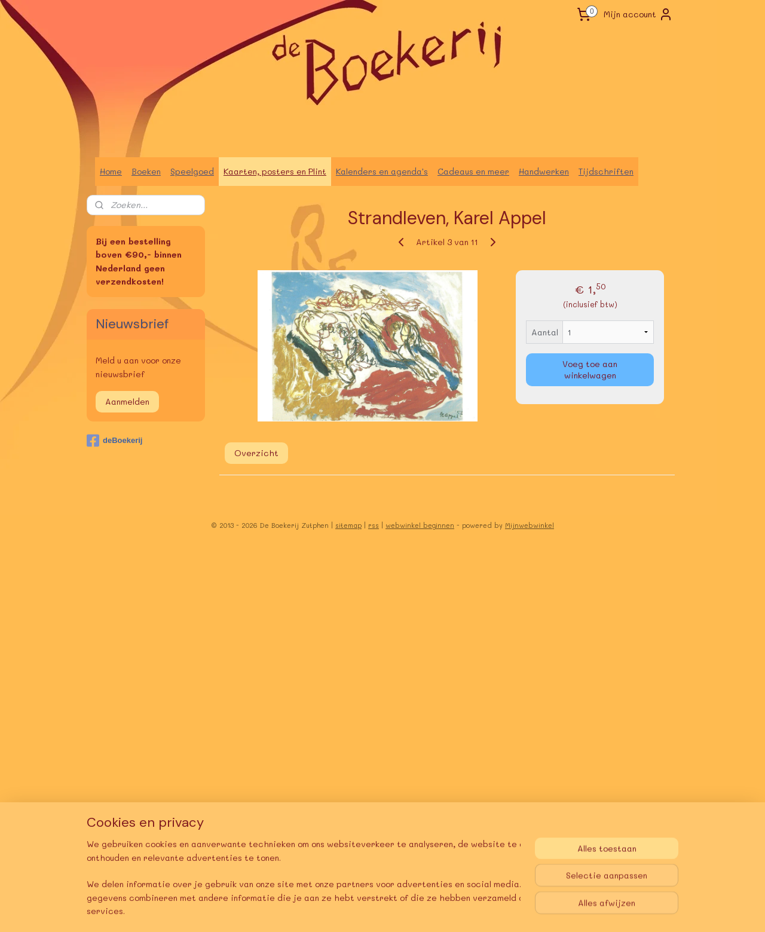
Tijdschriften (606, 171)
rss (373, 525)
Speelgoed (192, 171)
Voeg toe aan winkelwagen (589, 369)
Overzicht (256, 453)
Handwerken (544, 171)
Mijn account (638, 14)
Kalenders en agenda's (382, 171)
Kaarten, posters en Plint (275, 171)
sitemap (348, 525)
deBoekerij (114, 440)
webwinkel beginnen (419, 525)
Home (111, 171)
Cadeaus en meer (473, 171)
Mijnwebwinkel (529, 525)
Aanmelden (127, 401)
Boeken (146, 171)
